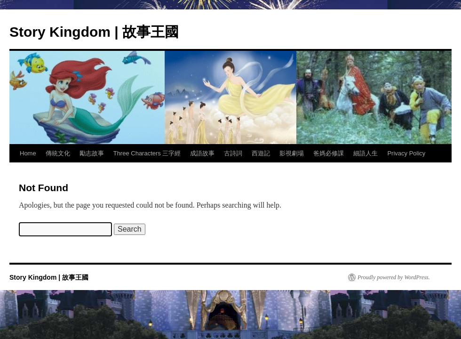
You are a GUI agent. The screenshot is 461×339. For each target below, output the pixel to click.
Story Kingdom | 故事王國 (94, 32)
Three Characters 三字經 (147, 153)
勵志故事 (91, 153)
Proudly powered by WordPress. (394, 277)
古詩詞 (233, 153)
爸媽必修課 (328, 153)
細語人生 (365, 153)
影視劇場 (291, 153)
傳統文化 (58, 153)
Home (28, 153)
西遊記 (261, 153)
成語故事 (202, 153)
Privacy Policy (406, 153)
